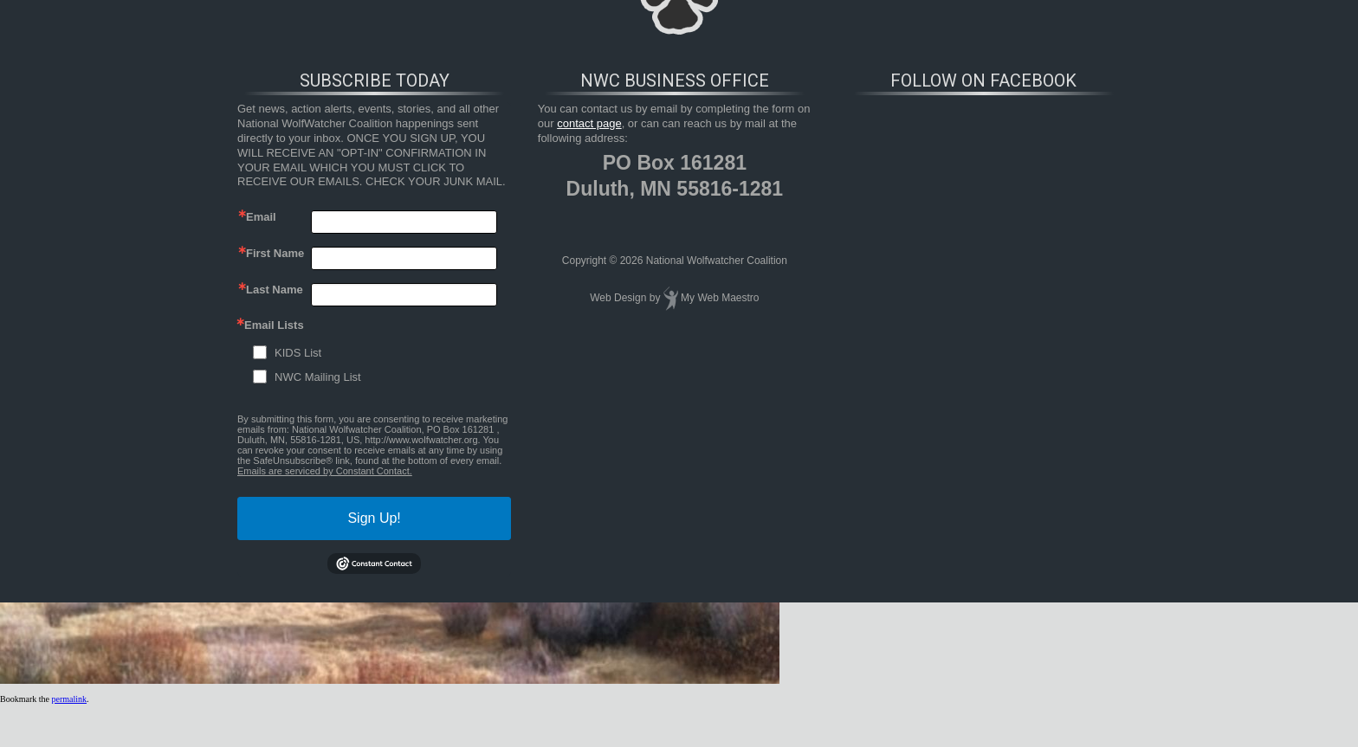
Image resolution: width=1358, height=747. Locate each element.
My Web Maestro (720, 298)
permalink (69, 699)
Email (261, 216)
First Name (275, 253)
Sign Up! (373, 518)
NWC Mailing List (318, 376)
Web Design (618, 298)
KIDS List (298, 352)
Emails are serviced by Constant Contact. (324, 471)
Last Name (274, 289)
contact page (589, 123)
